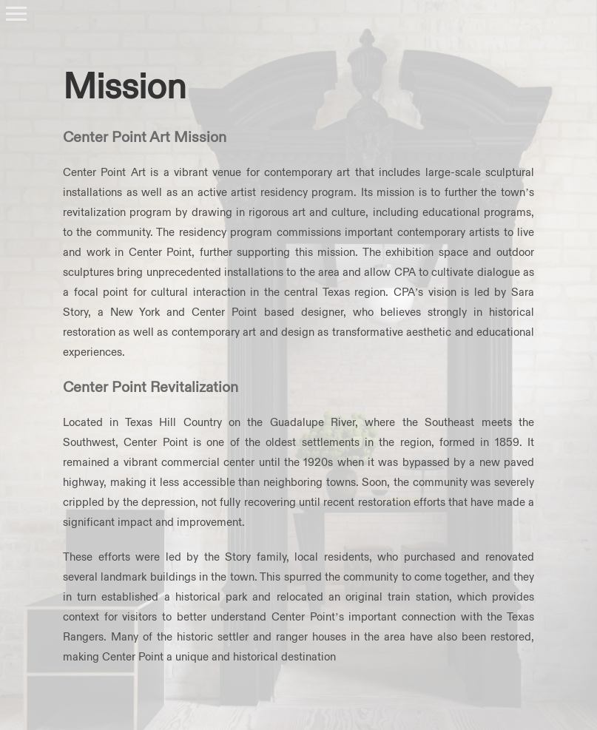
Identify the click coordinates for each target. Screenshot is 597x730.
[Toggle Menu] (16, 13)
